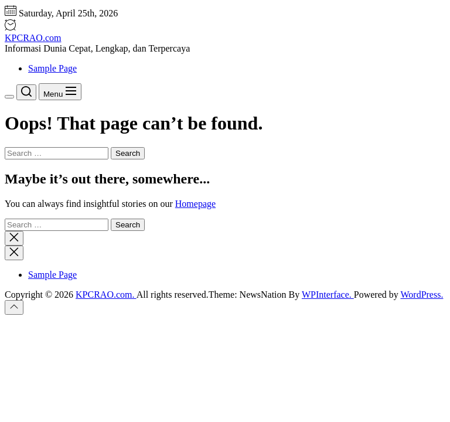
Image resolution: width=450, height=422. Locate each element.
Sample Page (52, 68)
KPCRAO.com (33, 38)
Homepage (195, 204)
